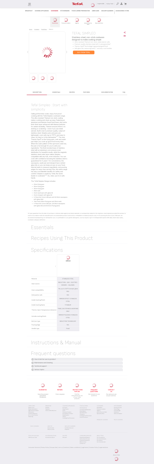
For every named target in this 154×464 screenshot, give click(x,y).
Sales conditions (75, 447)
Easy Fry (50, 426)
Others (64, 416)
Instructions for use (85, 439)
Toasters (47, 409)
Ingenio (99, 410)
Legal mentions (103, 447)
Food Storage (117, 410)
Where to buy (83, 442)
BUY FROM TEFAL (83, 52)
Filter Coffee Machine (50, 410)
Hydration (116, 412)
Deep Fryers (66, 409)
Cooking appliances (69, 406)
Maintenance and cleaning (43, 363)
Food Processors (84, 417)
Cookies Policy (93, 447)
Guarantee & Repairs (85, 437)
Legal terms (84, 447)
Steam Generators (32, 409)
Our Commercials (101, 442)
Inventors (66, 447)
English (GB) (101, 3)
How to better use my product (45, 359)
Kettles (47, 407)
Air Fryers (65, 407)
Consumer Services (34, 447)
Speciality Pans (100, 413)
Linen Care (95, 11)
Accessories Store (122, 11)
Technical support (40, 366)
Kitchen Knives (118, 407)
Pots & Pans (99, 407)
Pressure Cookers (67, 412)
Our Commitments (101, 439)
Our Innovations (101, 437)
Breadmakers (66, 415)
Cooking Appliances (42, 11)
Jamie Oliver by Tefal (102, 412)
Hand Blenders (83, 412)
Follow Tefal (109, 4)
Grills (64, 410)
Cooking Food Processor (69, 418)
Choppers (82, 414)
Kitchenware (65, 11)
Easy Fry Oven (51, 429)
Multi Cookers (118, 419)
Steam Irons (31, 407)
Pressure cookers (101, 409)
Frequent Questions (85, 440)
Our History (99, 440)
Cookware (54, 11)
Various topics (39, 370)
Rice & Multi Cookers (68, 413)
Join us (60, 447)
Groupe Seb (53, 447)
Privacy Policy (45, 447)
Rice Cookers (34, 426)
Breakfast (29, 11)
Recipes (65, 437)
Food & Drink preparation (81, 11)
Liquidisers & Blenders (85, 409)
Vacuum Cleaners (107, 11)
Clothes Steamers (32, 413)
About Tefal (116, 455)
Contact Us (82, 443)
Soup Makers (83, 411)
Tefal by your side (32, 437)
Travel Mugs (117, 409)
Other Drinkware (118, 413)
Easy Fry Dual (51, 428)
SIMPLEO (68, 261)
